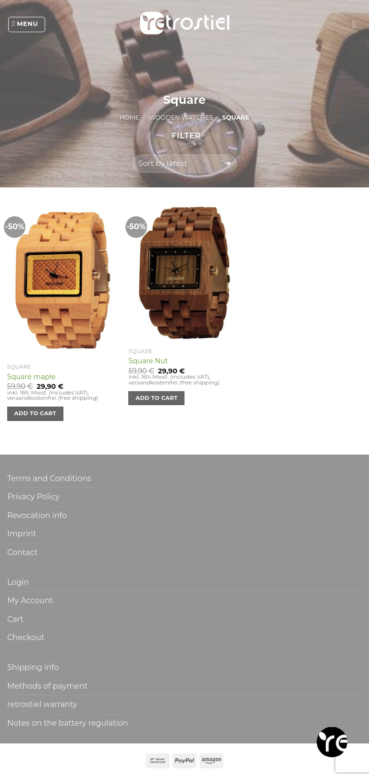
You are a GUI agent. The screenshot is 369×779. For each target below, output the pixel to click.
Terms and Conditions (49, 478)
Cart (15, 619)
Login (18, 582)
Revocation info (37, 515)
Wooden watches (181, 117)
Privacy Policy (33, 496)
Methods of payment (47, 686)
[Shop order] (184, 163)
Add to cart (35, 413)
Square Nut (148, 361)
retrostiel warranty (42, 704)
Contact (22, 552)
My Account (30, 600)
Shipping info (33, 667)
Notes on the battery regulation (67, 723)
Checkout (25, 637)
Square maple (31, 376)
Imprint (22, 533)
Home (130, 117)
